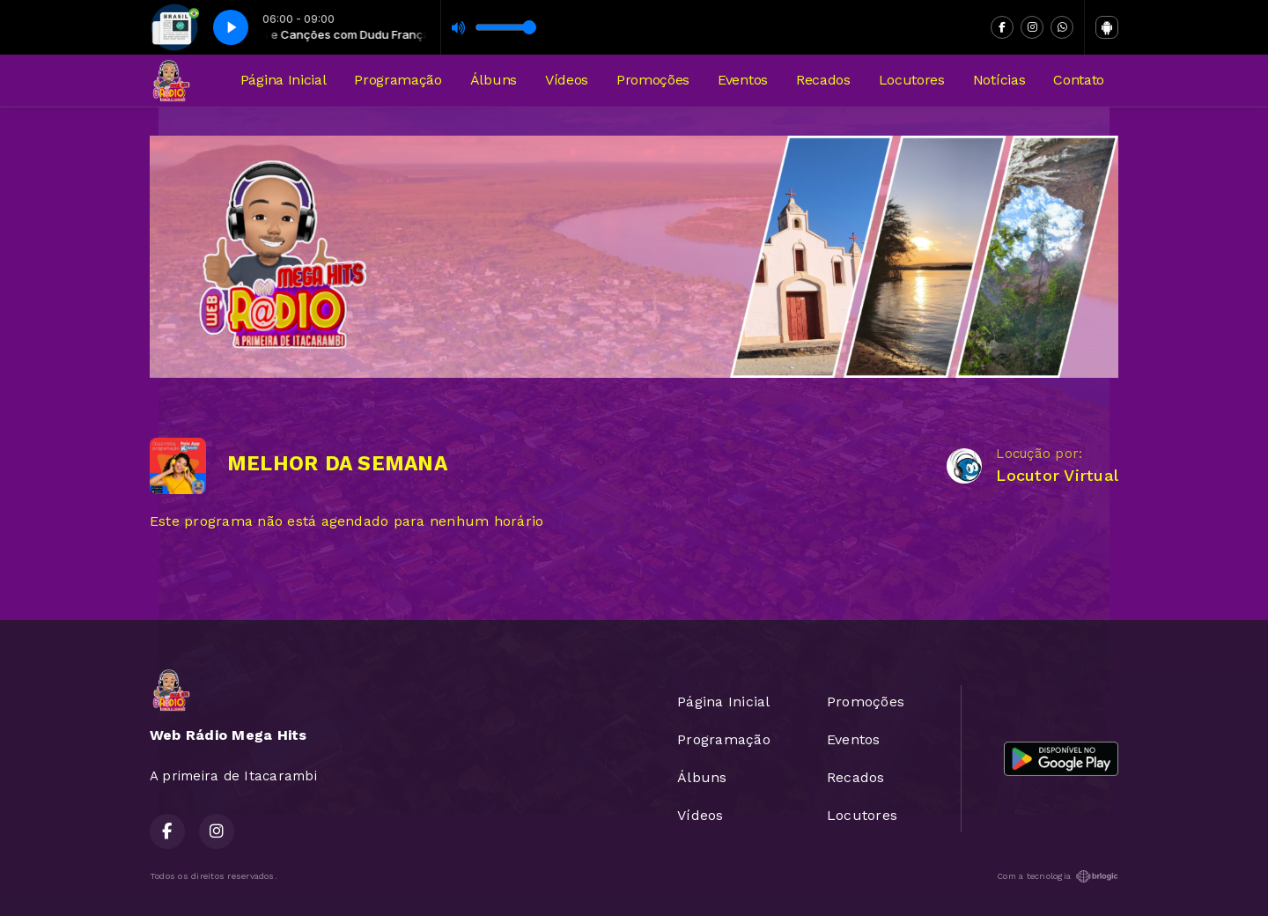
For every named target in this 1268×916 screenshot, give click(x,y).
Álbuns (493, 79)
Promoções (652, 79)
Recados (823, 79)
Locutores (912, 79)
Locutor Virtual (1057, 475)
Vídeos (566, 79)
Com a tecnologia (1057, 876)
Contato (1078, 79)
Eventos (743, 79)
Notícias (999, 79)
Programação (397, 79)
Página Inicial (283, 79)
